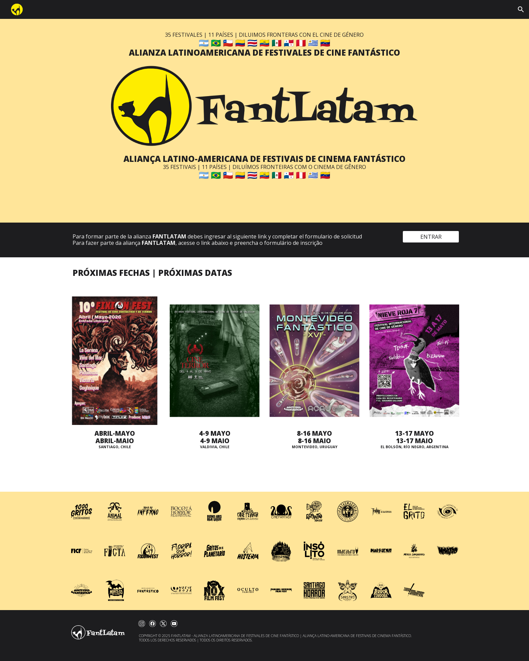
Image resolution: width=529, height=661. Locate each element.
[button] (521, 9)
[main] (264, 44)
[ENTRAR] (431, 237)
